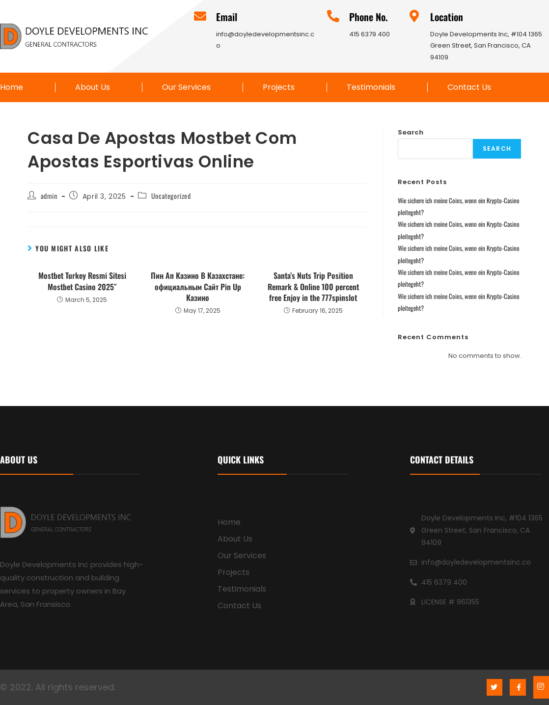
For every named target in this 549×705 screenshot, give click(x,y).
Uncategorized (171, 195)
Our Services (186, 87)
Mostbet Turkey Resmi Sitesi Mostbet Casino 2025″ (82, 281)
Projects (279, 87)
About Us (92, 87)
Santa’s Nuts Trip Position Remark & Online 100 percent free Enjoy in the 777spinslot (313, 286)
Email (226, 16)
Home (11, 87)
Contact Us (469, 87)
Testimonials (371, 87)
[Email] (200, 16)
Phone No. (368, 16)
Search (410, 132)
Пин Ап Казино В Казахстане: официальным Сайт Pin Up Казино (198, 286)
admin (49, 195)
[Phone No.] (333, 16)
